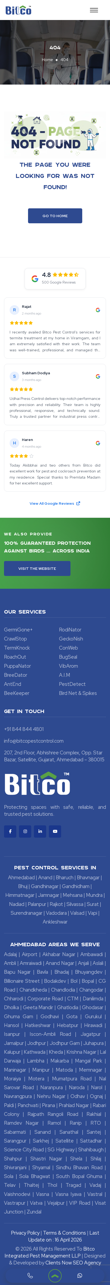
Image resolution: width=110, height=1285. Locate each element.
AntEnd (12, 684)
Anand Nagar (60, 963)
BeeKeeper (16, 693)
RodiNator (70, 629)
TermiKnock (17, 648)
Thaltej (31, 1185)
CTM (72, 998)
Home (47, 59)
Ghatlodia (67, 1007)
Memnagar (90, 1070)
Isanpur (12, 1034)
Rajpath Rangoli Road (53, 1114)
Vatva (36, 1203)
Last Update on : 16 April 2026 (63, 1236)
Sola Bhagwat (34, 1176)
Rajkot (56, 904)
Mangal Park (88, 1060)
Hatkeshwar (38, 1025)
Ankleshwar (55, 921)
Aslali (98, 963)
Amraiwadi (31, 963)
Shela (76, 1158)
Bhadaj (61, 972)
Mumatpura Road (72, 1078)
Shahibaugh (91, 1149)
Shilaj (96, 1158)
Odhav (77, 1096)
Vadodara (56, 913)
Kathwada (34, 1052)
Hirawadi (93, 1025)
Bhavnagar (88, 877)
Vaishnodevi (17, 1194)
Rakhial (94, 1114)
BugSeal (68, 657)
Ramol (54, 1123)
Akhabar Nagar (58, 954)
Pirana (48, 1105)
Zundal (34, 1211)
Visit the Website (37, 568)
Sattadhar (91, 1140)
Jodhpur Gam (65, 1043)
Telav (9, 1185)
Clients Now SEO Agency (73, 1262)
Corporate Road (45, 998)
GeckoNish (71, 638)
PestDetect (72, 684)
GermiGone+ (18, 629)
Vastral (94, 1194)
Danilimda (93, 998)
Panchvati (28, 1105)
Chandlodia (63, 989)
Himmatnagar (19, 895)
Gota (71, 1016)
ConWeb (68, 648)
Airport (29, 954)
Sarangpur (15, 1140)
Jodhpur (36, 1043)
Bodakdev (55, 981)
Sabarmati (15, 1132)
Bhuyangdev (88, 972)
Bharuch (64, 877)
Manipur (41, 1070)
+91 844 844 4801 (24, 729)
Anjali (83, 963)
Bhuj (23, 886)
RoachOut (15, 657)
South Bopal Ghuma (79, 1176)
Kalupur (12, 1052)
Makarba (59, 1060)
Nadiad (16, 904)
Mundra (94, 895)
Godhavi (50, 1016)
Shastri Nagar (46, 1158)
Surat (93, 904)
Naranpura (51, 1087)
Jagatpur (91, 1034)
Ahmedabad (21, 877)
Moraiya (12, 1078)
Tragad (73, 1185)
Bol (73, 981)
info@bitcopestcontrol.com (34, 741)
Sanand (42, 1132)
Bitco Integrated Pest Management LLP (50, 1252)
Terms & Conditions (64, 1233)
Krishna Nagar (81, 1052)
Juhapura (93, 1043)
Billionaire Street (22, 981)
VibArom (68, 666)
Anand (45, 877)
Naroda (77, 1087)
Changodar (91, 989)
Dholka (11, 1007)
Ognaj (96, 1096)
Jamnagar (48, 895)
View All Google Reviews (55, 503)
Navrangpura (18, 1096)
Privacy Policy (25, 1233)
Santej (94, 1132)
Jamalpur (14, 1043)
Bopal (88, 981)
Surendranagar (26, 913)
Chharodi (13, 998)
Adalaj (10, 954)
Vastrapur (14, 1203)
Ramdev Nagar (21, 1123)
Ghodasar (92, 1007)
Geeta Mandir (38, 1007)
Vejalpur (56, 1203)
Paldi (9, 1105)
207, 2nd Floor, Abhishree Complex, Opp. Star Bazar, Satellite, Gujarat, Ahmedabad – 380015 (54, 756)
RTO (96, 1123)
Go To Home (55, 215)
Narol (96, 1087)
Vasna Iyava (68, 1194)
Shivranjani (15, 1167)
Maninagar (15, 1070)
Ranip (76, 1123)
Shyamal (41, 1167)
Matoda (64, 1070)
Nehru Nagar (51, 1096)
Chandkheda (33, 989)
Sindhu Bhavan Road (79, 1167)
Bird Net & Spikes (78, 693)
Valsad (77, 913)
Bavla (42, 972)
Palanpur (37, 904)
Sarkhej (41, 1140)
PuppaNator (17, 666)
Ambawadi (91, 954)
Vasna (42, 1194)
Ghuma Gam (18, 1016)
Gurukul (93, 1016)
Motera (36, 1078)
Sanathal (69, 1132)
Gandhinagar (44, 886)
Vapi (92, 913)
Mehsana (72, 895)
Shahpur (13, 1158)
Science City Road (24, 1149)
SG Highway (61, 1149)
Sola (8, 1176)
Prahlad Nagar (74, 1105)
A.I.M (64, 675)
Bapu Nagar (17, 972)
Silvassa (74, 904)
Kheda (56, 1052)
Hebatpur (67, 1025)
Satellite (65, 1140)
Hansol (11, 1025)
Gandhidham (75, 886)
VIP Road (79, 1203)
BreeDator (15, 675)
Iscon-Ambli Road (50, 1034)
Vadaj (95, 1185)
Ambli (10, 963)
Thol (52, 1185)
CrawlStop (15, 638)
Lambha (35, 1060)
